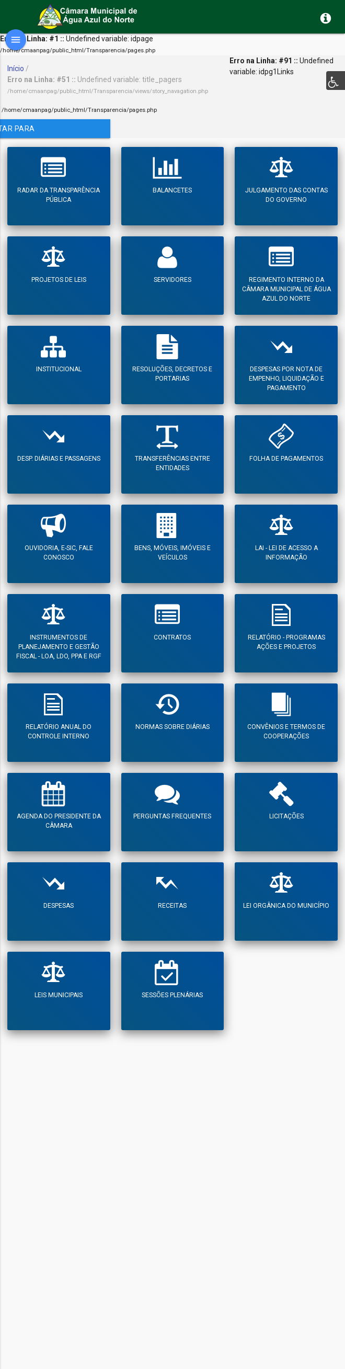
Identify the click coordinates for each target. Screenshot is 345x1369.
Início (15, 68)
